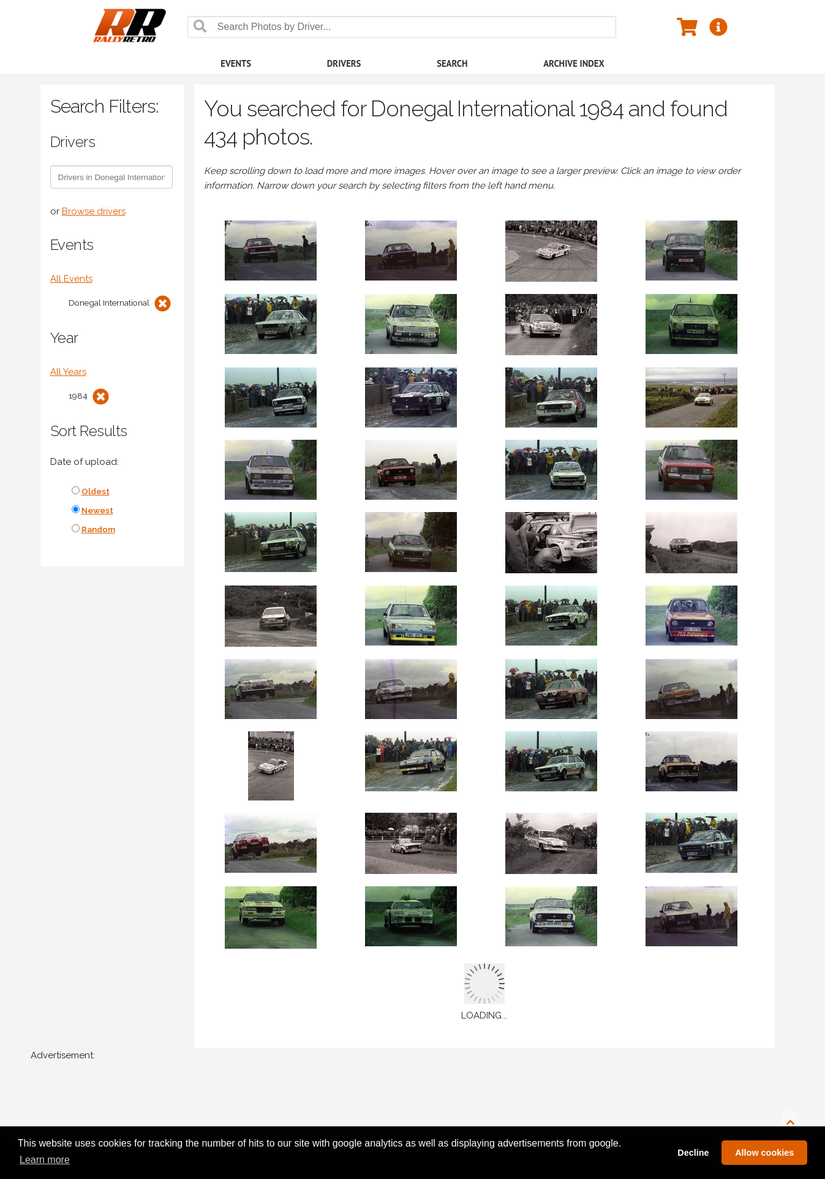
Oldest (95, 491)
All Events (71, 278)
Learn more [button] (45, 1160)
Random (98, 529)
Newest (97, 510)
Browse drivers (94, 211)
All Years (68, 371)
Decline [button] (693, 1153)
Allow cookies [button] (764, 1153)
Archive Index (574, 63)
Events (235, 63)
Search (452, 63)
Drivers (344, 63)
